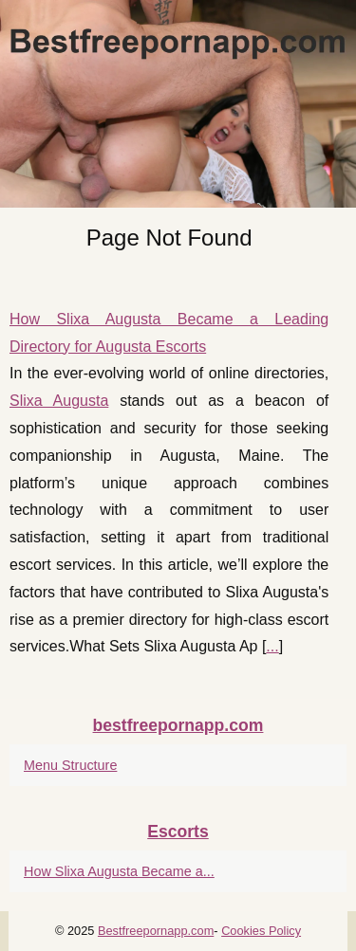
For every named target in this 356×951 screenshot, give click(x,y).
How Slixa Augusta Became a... (119, 871)
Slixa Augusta (58, 401)
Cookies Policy (261, 931)
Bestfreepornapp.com (156, 931)
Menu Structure (70, 765)
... (272, 646)
